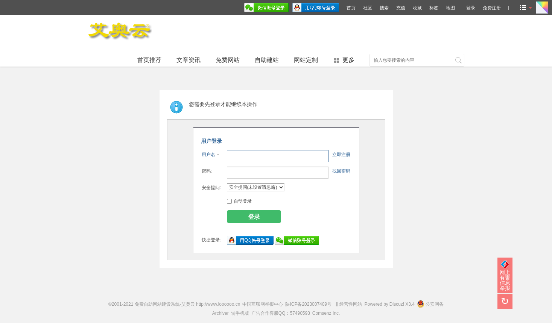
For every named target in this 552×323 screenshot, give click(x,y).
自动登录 (239, 201)
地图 (450, 8)
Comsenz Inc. (326, 313)
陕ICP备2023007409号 (308, 304)
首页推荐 (149, 60)
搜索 (384, 8)
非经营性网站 (348, 304)
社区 (367, 8)
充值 (400, 8)
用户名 (208, 154)
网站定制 (306, 60)
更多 (348, 60)
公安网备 (430, 304)
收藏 (417, 8)
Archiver (220, 313)
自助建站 (267, 60)
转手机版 (240, 313)
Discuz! (396, 304)
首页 (351, 8)
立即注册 (341, 154)
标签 (433, 8)
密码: (207, 171)
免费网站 (228, 60)
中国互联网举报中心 (262, 304)
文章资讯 (188, 60)
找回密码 (341, 171)
